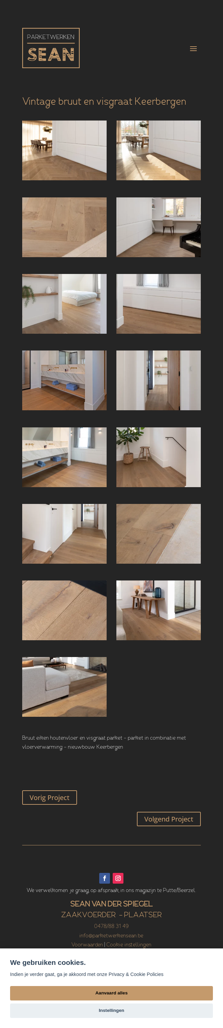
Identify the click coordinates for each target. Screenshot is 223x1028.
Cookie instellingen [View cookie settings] (128, 945)
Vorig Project (50, 797)
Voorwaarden (87, 945)
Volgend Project (168, 819)
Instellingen (111, 1010)
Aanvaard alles (112, 992)
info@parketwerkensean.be (111, 936)
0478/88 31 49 (111, 926)
